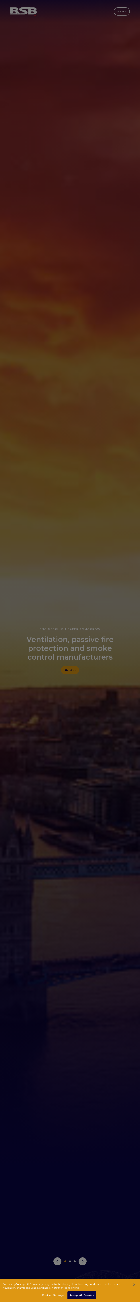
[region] (70, 1290)
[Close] (134, 1285)
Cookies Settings (53, 1295)
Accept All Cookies (81, 1295)
